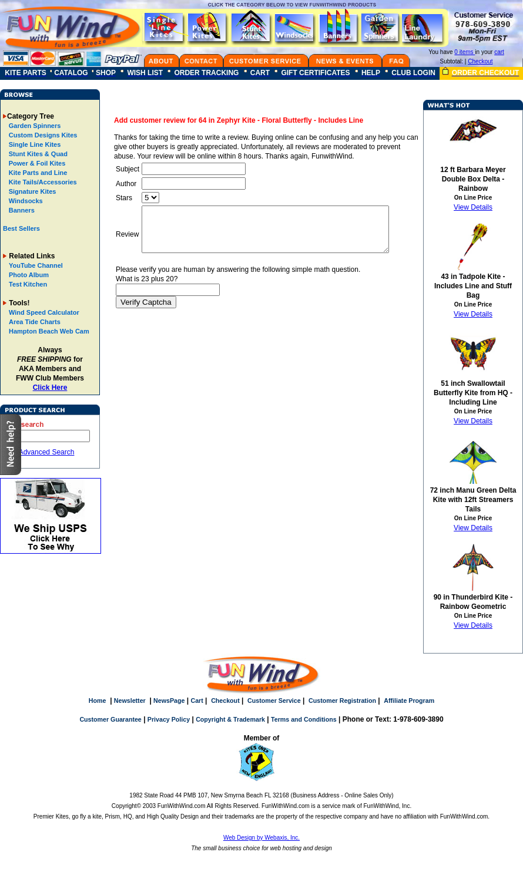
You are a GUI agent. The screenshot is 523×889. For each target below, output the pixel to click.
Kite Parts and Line (37, 172)
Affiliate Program (409, 700)
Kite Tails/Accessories (42, 182)
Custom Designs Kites (42, 135)
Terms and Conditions (304, 719)
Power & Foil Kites (36, 163)
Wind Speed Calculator (44, 312)
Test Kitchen (28, 284)
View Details (473, 207)
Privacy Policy (168, 719)
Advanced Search (47, 452)
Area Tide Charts (35, 321)
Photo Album (29, 274)
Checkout (480, 61)
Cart (196, 700)
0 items (464, 52)
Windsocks (25, 200)
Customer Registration (342, 700)
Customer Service (274, 700)
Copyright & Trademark (230, 719)
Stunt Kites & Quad (37, 153)
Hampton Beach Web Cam (49, 331)
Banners (21, 210)
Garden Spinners (34, 125)
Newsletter (130, 700)
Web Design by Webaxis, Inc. (261, 837)
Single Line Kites (34, 144)
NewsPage (169, 700)
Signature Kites (31, 191)
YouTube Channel (36, 265)
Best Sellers (21, 228)
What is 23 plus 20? (145, 288)
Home (97, 700)
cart (499, 52)
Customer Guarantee (110, 719)
